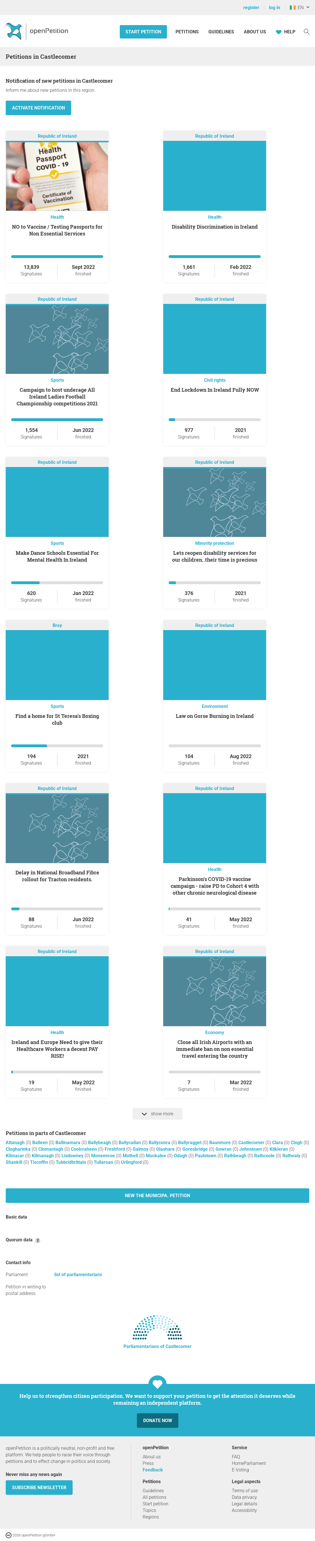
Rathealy (292, 1155)
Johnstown (251, 1149)
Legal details (244, 1504)
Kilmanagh (43, 1155)
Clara (278, 1142)
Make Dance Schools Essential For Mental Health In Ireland (57, 556)
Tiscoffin (39, 1162)
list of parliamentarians (78, 1274)
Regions (151, 1517)
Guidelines (221, 31)
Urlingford (132, 1162)
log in (274, 7)
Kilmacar (15, 1155)
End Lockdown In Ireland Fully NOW (215, 389)
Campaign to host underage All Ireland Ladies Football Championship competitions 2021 (57, 396)
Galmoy (141, 1149)
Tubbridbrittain (71, 1162)
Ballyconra (160, 1142)
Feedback (153, 1470)
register (251, 7)
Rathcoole (265, 1155)
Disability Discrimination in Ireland (215, 226)
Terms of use (245, 1490)
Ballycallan (130, 1142)
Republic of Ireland (57, 136)
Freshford (115, 1149)
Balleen (40, 1142)
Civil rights (215, 380)
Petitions (188, 31)
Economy (214, 1032)
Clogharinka (19, 1149)
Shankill (14, 1162)
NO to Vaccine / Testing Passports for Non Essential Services (57, 230)
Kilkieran (279, 1149)
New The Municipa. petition (157, 1195)
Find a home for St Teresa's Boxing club (57, 719)
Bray (57, 625)
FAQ (236, 1456)
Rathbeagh (236, 1155)
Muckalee (156, 1155)
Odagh (181, 1155)
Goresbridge (195, 1149)
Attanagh (16, 1142)
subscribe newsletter (39, 1487)
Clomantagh (51, 1149)
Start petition (143, 31)
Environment (215, 706)
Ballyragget (190, 1142)
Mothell (131, 1155)
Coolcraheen (84, 1149)
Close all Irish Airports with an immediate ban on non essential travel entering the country (215, 1049)
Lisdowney (73, 1155)
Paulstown (206, 1155)
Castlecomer (252, 1142)
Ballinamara (68, 1142)
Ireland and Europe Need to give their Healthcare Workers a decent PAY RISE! (57, 1049)
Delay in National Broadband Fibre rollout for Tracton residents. (57, 876)
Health (57, 217)
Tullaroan (104, 1162)
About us (255, 31)
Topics (149, 1510)
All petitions (154, 1497)
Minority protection (214, 543)
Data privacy (244, 1497)
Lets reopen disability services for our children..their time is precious (214, 556)
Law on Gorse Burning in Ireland (215, 715)
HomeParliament (249, 1463)
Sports (57, 380)
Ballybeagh (100, 1142)
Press (148, 1463)
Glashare (166, 1149)
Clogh (297, 1142)
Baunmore (220, 1142)
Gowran (224, 1149)
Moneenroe (103, 1155)
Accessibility (244, 1510)
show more (157, 1114)
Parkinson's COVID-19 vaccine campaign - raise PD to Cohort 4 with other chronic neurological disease (215, 886)
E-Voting (240, 1470)
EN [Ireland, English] (297, 7)
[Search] (307, 31)
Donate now (157, 1420)
